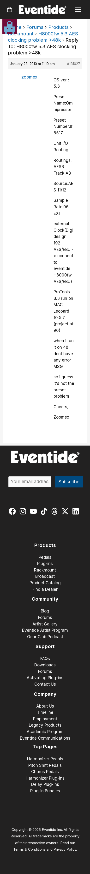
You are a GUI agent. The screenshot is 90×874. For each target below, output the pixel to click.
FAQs (45, 658)
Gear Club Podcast (45, 636)
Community (45, 599)
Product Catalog (45, 582)
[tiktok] (45, 511)
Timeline (45, 712)
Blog (45, 611)
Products (58, 27)
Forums (34, 27)
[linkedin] (76, 511)
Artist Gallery (45, 624)
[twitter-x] (66, 511)
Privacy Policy (65, 849)
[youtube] (34, 511)
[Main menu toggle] (78, 10)
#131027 (73, 63)
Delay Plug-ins (45, 784)
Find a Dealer (45, 589)
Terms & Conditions (29, 849)
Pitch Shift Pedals (45, 765)
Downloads (45, 665)
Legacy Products (45, 725)
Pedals (45, 557)
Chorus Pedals (45, 771)
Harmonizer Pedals (45, 758)
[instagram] (24, 511)
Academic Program (45, 731)
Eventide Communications (45, 738)
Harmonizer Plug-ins (45, 778)
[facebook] (13, 511)
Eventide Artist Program (45, 630)
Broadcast (45, 576)
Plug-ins (45, 563)
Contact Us (45, 684)
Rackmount (21, 34)
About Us (45, 706)
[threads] (55, 511)
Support (45, 646)
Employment (45, 718)
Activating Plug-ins (45, 677)
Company (45, 694)
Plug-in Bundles (45, 791)
